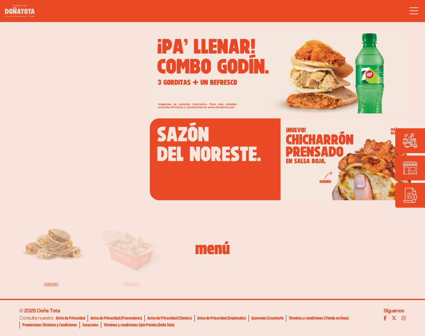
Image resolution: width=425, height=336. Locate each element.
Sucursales (90, 325)
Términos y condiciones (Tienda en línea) (319, 318)
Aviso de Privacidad (70, 318)
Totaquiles (132, 284)
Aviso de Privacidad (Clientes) (169, 318)
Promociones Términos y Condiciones (49, 325)
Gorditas (51, 284)
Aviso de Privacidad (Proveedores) (116, 318)
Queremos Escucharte (267, 318)
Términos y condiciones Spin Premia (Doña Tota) (139, 325)
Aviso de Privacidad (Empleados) (221, 318)
